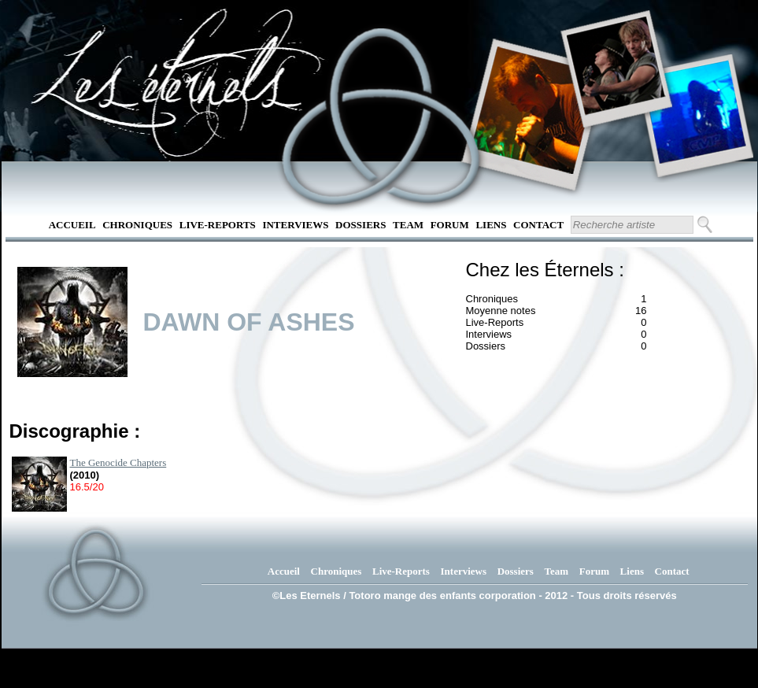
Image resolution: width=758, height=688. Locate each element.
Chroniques (137, 225)
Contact (538, 225)
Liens (490, 225)
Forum (450, 225)
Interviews (295, 225)
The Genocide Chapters (118, 462)
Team (408, 225)
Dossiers (360, 225)
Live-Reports (217, 225)
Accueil (72, 225)
